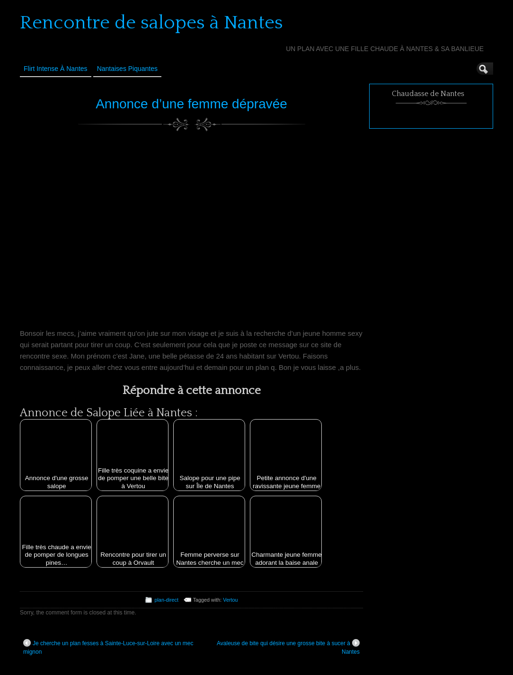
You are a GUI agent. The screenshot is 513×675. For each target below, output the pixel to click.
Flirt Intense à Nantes (56, 68)
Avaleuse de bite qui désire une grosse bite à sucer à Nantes (288, 647)
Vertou (230, 600)
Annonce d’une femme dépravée (191, 103)
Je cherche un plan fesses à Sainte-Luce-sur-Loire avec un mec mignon (108, 647)
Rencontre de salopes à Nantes (151, 22)
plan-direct (166, 600)
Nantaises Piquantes (127, 68)
